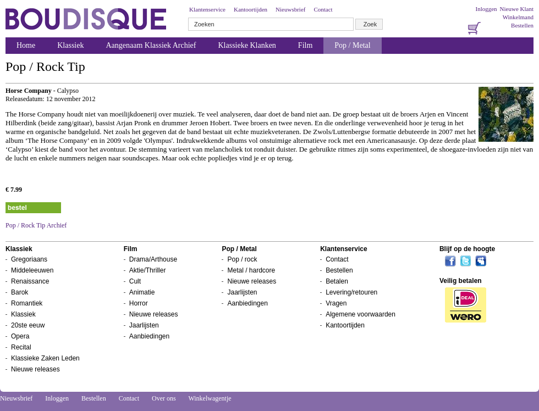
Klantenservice (207, 9)
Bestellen (522, 25)
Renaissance (30, 281)
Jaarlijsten (144, 325)
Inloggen (486, 8)
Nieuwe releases (35, 369)
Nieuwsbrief (290, 9)
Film (305, 45)
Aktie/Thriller (147, 270)
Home (25, 45)
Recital (21, 347)
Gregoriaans (29, 259)
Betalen (337, 281)
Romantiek (26, 303)
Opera (20, 336)
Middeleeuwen (32, 270)
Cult (135, 281)
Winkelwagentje (209, 398)
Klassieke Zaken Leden (45, 358)
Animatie (142, 292)
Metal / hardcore (251, 270)
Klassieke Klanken (247, 45)
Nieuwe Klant (517, 8)
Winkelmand (518, 17)
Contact (323, 9)
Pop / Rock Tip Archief (36, 225)
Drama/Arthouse (153, 259)
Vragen (336, 303)
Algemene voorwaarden (360, 314)
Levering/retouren (351, 292)
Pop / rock (242, 259)
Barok (19, 292)
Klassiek (70, 45)
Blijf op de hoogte (467, 249)
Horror (138, 303)
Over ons (164, 398)
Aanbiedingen (149, 336)
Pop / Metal (352, 45)
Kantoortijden (250, 9)
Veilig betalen (460, 281)
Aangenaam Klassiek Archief (151, 45)
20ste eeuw (28, 325)
